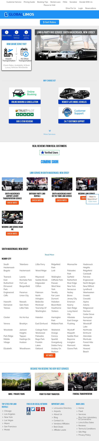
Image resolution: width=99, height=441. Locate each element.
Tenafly (54, 286)
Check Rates (12, 196)
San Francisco (10, 420)
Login (80, 2)
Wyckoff (70, 323)
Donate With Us (37, 2)
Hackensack (24, 264)
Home (81, 402)
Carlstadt (87, 267)
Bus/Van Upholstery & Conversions (87, 412)
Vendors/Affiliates (62, 417)
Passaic (54, 277)
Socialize (24, 2)
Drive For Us (70, 2)
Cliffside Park (57, 274)
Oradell (86, 289)
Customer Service (10, 2)
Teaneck (7, 270)
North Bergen (89, 277)
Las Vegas (8, 414)
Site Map (82, 425)
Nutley (70, 286)
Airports (57, 405)
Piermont (71, 339)
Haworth (7, 295)
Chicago (8, 405)
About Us (58, 408)
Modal (7, 423)
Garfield (70, 270)
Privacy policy (84, 429)
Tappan (22, 330)
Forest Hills (88, 336)
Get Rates (49, 16)
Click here (92, 201)
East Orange (72, 314)
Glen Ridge (72, 302)
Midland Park (57, 317)
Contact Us (59, 414)
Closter (7, 311)
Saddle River (72, 330)
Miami (7, 417)
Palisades (39, 330)
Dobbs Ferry (56, 339)
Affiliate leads (60, 424)
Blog (56, 411)
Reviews (82, 419)
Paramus (23, 286)
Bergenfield (24, 280)
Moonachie (72, 258)
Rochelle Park (25, 274)
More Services (49, 126)
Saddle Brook (41, 274)
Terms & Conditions (87, 422)
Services (82, 408)
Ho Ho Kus (24, 311)
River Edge (72, 277)
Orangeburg (56, 336)
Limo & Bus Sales (86, 416)
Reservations (90, 2)
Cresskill (87, 292)
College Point (41, 323)
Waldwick (55, 323)
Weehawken (88, 286)
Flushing (71, 317)
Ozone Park (72, 342)
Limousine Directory (63, 402)
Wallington (56, 270)
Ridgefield (87, 264)
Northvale (87, 323)
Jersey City (72, 292)
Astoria (86, 299)
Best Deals (58, 420)
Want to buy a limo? (92, 199)
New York (71, 280)
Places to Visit (52, 2)
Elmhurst (87, 327)
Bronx (69, 289)
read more (49, 248)
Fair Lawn (55, 289)
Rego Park (40, 333)
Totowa (7, 302)
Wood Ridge (40, 264)
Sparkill (54, 333)
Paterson (39, 286)
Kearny (70, 299)
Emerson (71, 295)
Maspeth (71, 327)
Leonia (22, 270)
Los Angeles (9, 408)
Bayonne (71, 333)
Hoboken (55, 295)
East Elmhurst (41, 317)
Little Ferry (40, 258)
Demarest (8, 299)
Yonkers (54, 305)
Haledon (39, 311)
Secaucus (71, 283)
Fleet (80, 405)
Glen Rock (24, 299)
